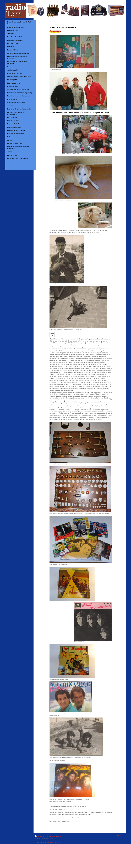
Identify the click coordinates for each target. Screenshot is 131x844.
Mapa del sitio (56, 836)
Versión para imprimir (43, 836)
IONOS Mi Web (55, 842)
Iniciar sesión (120, 836)
